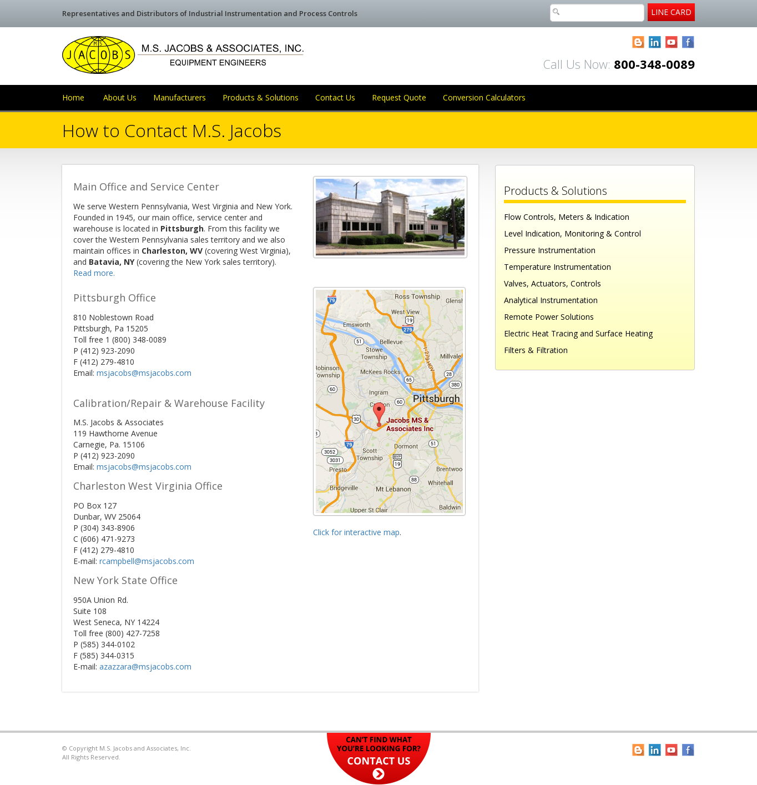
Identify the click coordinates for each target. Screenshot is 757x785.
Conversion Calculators (484, 97)
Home (73, 97)
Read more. (94, 273)
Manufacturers (179, 97)
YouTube (671, 42)
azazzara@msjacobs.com (145, 666)
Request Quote (399, 97)
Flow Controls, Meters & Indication (566, 217)
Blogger (638, 42)
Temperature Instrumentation (557, 266)
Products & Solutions (261, 97)
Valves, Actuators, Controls (552, 283)
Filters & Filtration (536, 350)
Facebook (688, 42)
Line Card (671, 12)
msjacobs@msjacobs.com (144, 373)
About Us (120, 97)
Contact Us (335, 97)
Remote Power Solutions (549, 316)
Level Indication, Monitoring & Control (572, 233)
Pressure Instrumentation (549, 250)
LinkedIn (655, 42)
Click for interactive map (356, 532)
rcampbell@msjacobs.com (146, 561)
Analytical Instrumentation (551, 300)
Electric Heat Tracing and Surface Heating (578, 333)
